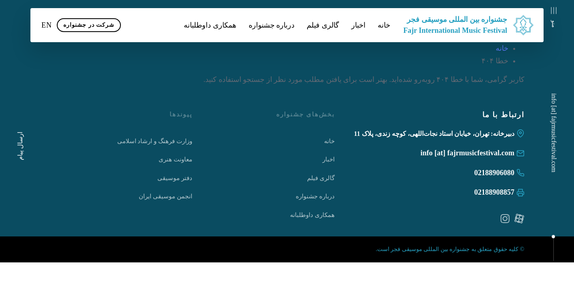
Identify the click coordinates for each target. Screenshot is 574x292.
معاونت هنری (175, 159)
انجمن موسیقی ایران (165, 196)
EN (46, 25)
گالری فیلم (323, 25)
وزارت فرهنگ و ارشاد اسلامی (154, 141)
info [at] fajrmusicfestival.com (553, 132)
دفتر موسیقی (174, 178)
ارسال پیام (20, 146)
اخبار (358, 25)
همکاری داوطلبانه (210, 25)
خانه (384, 25)
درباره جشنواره (272, 25)
